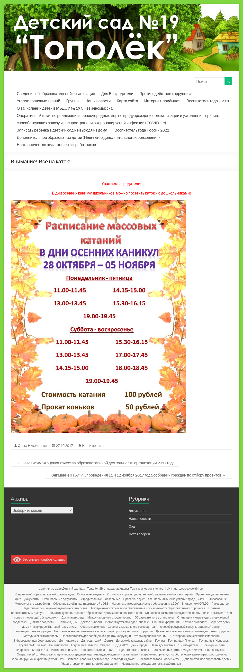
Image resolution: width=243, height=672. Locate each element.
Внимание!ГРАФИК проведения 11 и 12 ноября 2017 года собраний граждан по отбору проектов (138, 475)
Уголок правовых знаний (38, 100)
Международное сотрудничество (110, 617)
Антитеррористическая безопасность (194, 636)
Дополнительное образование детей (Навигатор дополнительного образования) (88, 137)
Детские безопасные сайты (134, 640)
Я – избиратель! (188, 645)
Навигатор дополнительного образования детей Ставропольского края (94, 613)
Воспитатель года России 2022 (142, 130)
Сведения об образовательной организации (56, 93)
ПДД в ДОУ (120, 645)
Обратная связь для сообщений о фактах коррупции (96, 636)
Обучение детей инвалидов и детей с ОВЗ (80, 603)
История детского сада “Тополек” (127, 622)
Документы (137, 511)
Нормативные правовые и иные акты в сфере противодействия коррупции (103, 631)
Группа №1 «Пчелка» (182, 640)
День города (139, 645)
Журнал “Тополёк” (195, 622)
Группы (72, 100)
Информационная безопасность (34, 640)
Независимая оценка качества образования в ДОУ (145, 603)
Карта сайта (127, 100)
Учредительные (91, 599)
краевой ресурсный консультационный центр (190, 626)
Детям (108, 640)
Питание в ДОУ (67, 622)
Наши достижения (163, 645)
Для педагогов (68, 640)
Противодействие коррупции (165, 93)
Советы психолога (92, 626)
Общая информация (166, 622)
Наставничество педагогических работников (56, 144)
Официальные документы (59, 599)
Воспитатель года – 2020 (208, 100)
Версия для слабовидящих (39, 559)
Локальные (112, 599)
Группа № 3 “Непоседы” (214, 640)
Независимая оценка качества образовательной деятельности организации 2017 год (95, 462)
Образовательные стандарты (154, 617)
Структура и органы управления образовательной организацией (150, 594)
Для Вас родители (117, 93)
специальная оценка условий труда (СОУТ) (177, 599)
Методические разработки (32, 603)
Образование (218, 599)
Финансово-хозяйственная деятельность (172, 613)
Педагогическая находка (134, 650)
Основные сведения (90, 594)
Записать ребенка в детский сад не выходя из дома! (62, 130)
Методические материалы (40, 636)
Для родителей (91, 640)
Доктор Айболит (91, 622)
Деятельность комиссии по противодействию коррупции (193, 631)
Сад (132, 526)
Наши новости (98, 100)
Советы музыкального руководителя (132, 626)
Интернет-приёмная (162, 100)
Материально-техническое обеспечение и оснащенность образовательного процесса (148, 608)
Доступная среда (73, 617)
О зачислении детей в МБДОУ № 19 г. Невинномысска (65, 108)
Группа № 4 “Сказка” (32, 645)
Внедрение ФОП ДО (195, 603)
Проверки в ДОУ (134, 599)
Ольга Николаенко (32, 445)
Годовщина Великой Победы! (90, 645)
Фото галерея (139, 534)
